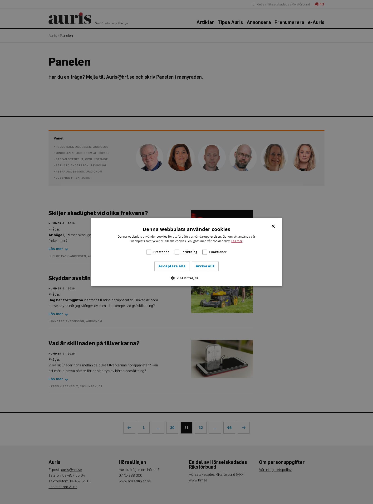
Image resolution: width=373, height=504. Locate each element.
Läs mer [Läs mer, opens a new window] (237, 241)
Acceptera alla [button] (172, 266)
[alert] (186, 252)
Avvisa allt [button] (205, 266)
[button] (186, 278)
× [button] (273, 226)
